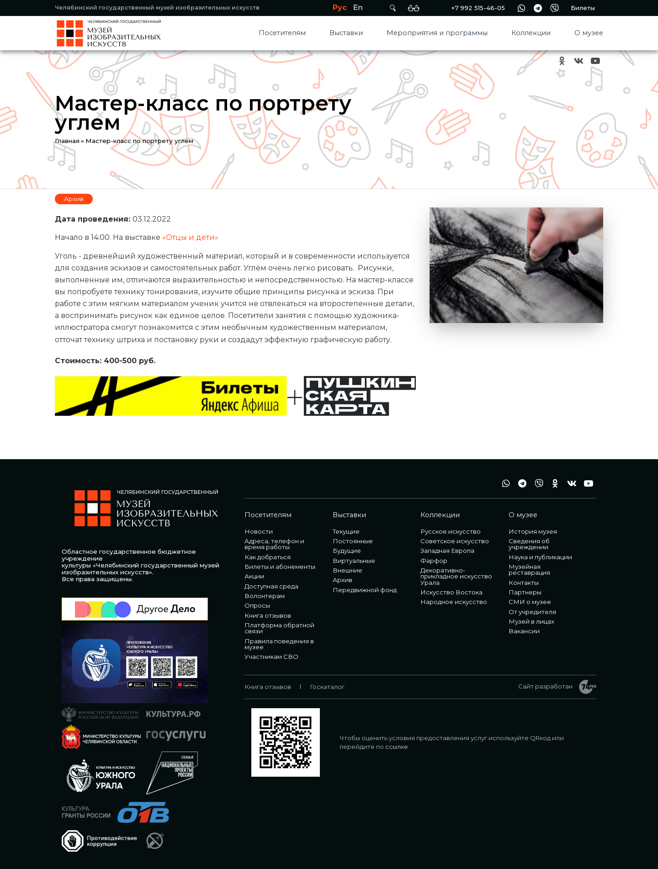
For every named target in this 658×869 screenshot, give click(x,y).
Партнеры (525, 592)
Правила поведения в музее (279, 644)
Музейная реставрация (529, 569)
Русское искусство (450, 531)
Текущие (346, 531)
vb (554, 8)
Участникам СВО (271, 656)
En (358, 7)
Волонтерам (264, 595)
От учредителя (532, 611)
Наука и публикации (540, 557)
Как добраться (267, 557)
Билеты (583, 7)
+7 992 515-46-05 (478, 7)
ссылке (396, 746)
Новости (258, 531)
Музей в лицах (531, 621)
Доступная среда (271, 586)
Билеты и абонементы (279, 566)
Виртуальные (354, 560)
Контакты (524, 582)
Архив (74, 198)
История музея (533, 531)
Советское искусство (454, 541)
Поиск (392, 8)
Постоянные (353, 541)
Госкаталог (327, 686)
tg (538, 8)
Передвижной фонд (365, 589)
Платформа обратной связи (279, 628)
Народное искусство (453, 601)
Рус (340, 7)
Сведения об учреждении (529, 544)
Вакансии (524, 631)
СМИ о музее (530, 601)
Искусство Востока (451, 592)
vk (578, 61)
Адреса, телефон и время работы (274, 544)
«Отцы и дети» (190, 237)
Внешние (347, 570)
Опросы (257, 605)
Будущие (347, 550)
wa (521, 8)
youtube (595, 61)
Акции (254, 576)
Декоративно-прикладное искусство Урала (456, 576)
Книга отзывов (267, 615)
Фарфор (433, 560)
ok (562, 61)
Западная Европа (447, 550)
